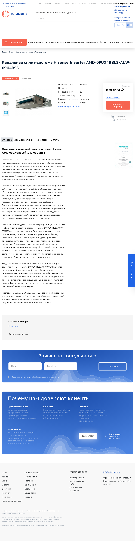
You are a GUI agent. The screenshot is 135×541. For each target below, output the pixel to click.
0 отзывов (26, 79)
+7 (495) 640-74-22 (78, 472)
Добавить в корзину (118, 105)
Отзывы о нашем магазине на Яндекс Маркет (115, 436)
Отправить (112, 366)
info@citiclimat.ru (122, 18)
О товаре (7, 140)
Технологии (41, 140)
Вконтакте (121, 31)
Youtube (116, 31)
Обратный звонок (122, 21)
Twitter (131, 31)
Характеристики (23, 140)
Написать (13, 326)
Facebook (126, 31)
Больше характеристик (69, 106)
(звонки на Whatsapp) (122, 9)
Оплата (55, 140)
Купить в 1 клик (112, 97)
